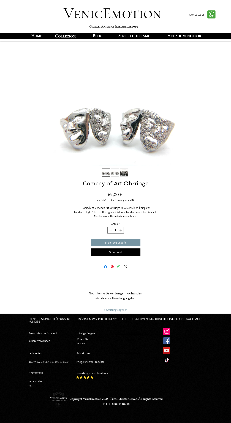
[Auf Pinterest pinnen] (112, 267)
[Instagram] (166, 331)
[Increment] (121, 230)
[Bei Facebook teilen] (105, 267)
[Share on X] (126, 267)
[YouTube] (166, 350)
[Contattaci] (197, 14)
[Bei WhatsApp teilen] (119, 267)
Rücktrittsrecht (123, 362)
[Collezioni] (66, 36)
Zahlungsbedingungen (128, 352)
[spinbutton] (115, 230)
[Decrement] (110, 230)
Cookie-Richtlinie (124, 339)
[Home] (37, 35)
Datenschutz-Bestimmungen (131, 333)
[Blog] (97, 35)
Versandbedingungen (127, 374)
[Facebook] (166, 340)
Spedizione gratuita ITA (122, 200)
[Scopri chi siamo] (134, 35)
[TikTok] (166, 360)
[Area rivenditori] (185, 35)
